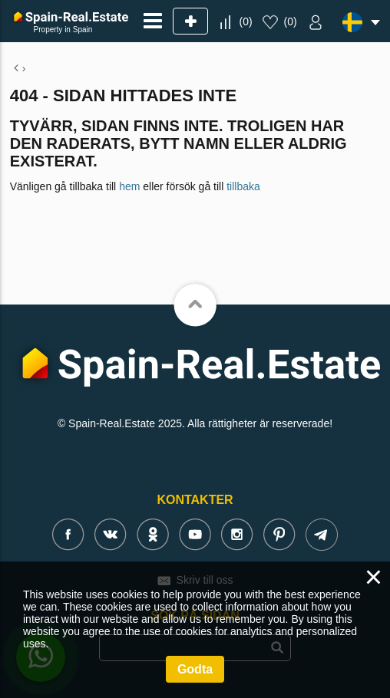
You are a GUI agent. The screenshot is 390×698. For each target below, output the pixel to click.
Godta (195, 669)
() (245, 21)
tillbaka (243, 186)
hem (129, 186)
